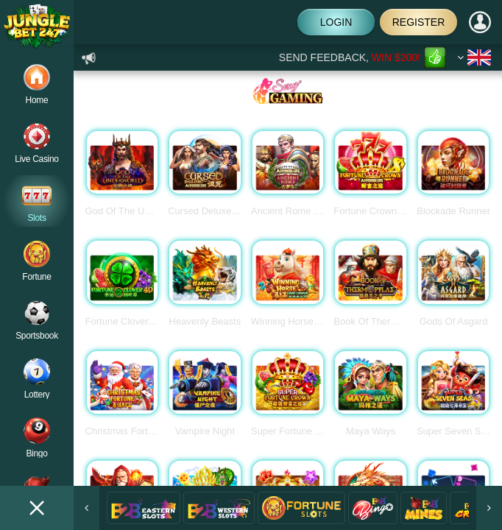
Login (336, 22)
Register (418, 22)
